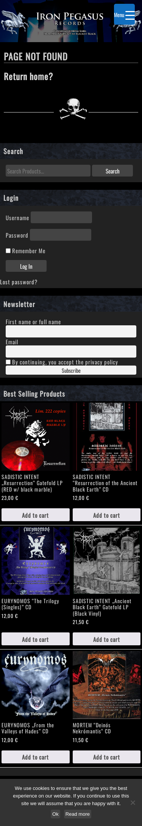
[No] (132, 802)
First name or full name (33, 321)
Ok (55, 814)
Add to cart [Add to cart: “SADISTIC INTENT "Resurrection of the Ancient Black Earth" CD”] (106, 515)
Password (17, 234)
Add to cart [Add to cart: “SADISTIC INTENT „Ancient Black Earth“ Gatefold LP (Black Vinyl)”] (106, 639)
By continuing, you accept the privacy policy (62, 362)
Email (12, 341)
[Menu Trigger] (124, 14)
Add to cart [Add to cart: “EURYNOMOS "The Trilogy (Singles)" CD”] (35, 639)
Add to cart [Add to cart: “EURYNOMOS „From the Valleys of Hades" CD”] (35, 756)
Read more (78, 814)
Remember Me (25, 250)
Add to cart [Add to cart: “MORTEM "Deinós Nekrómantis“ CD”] (106, 756)
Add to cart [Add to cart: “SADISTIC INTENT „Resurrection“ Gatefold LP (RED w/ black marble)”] (35, 515)
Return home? (28, 75)
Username (17, 217)
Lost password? (18, 281)
